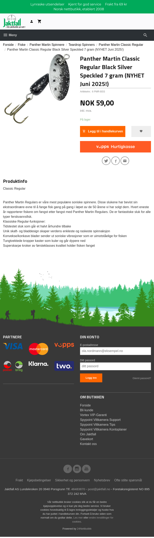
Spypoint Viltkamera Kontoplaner (103, 430)
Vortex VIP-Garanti (93, 415)
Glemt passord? (142, 378)
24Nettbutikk (84, 529)
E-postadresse (89, 345)
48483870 (81, 490)
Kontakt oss (88, 444)
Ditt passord (87, 360)
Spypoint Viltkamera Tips (97, 425)
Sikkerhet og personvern (72, 481)
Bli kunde (86, 410)
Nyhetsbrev (102, 481)
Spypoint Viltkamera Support (100, 420)
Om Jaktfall (88, 434)
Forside (8, 44)
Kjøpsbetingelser (39, 481)
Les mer (78, 518)
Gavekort (86, 439)
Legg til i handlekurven (102, 131)
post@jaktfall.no (102, 490)
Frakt (19, 481)
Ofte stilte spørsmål (128, 481)
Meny (10, 35)
